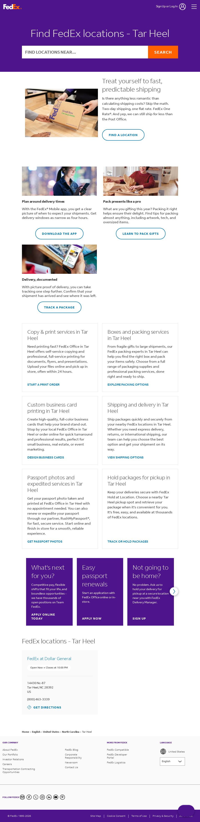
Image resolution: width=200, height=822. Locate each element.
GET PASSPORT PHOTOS (44, 541)
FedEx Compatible (118, 749)
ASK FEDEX (186, 811)
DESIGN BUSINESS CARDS (45, 457)
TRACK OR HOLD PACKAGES (128, 541)
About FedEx (10, 749)
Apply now (91, 618)
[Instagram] (42, 797)
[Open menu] (194, 6)
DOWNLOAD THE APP (56, 232)
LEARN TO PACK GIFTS (137, 232)
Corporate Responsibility (73, 756)
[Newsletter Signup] (22, 797)
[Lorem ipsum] (172, 761)
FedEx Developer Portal (117, 756)
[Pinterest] (62, 797)
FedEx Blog (71, 749)
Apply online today (49, 616)
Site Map (95, 815)
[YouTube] (55, 797)
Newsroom (71, 762)
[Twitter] (35, 797)
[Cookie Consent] (116, 815)
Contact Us (71, 767)
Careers (7, 764)
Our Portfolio (10, 754)
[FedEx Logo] (12, 6)
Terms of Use (139, 815)
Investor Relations (13, 759)
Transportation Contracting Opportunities (19, 770)
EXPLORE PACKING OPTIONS (128, 384)
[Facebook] (29, 797)
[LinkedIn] (49, 797)
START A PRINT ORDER (43, 384)
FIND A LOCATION (120, 133)
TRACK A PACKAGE (56, 305)
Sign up (139, 618)
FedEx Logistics (116, 762)
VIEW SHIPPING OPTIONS (126, 457)
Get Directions (44, 707)
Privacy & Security (163, 815)
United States (172, 751)
